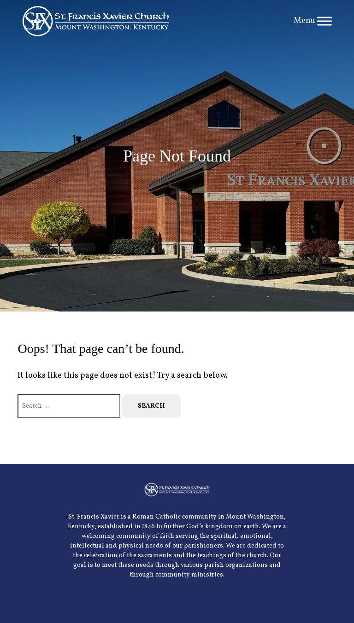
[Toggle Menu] (324, 21)
